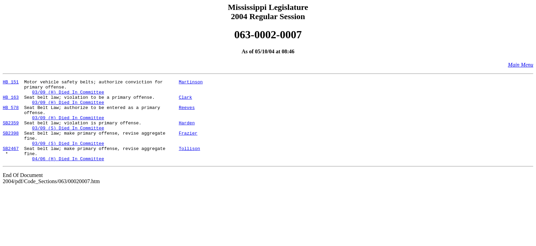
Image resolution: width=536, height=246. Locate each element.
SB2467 (11, 163)
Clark (185, 101)
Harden (187, 132)
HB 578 (11, 113)
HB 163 (11, 101)
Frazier (188, 144)
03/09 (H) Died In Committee (68, 95)
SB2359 (11, 132)
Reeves (187, 113)
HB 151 (11, 83)
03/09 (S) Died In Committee (68, 138)
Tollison (189, 163)
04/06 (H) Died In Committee (68, 175)
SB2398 (11, 144)
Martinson (191, 83)
